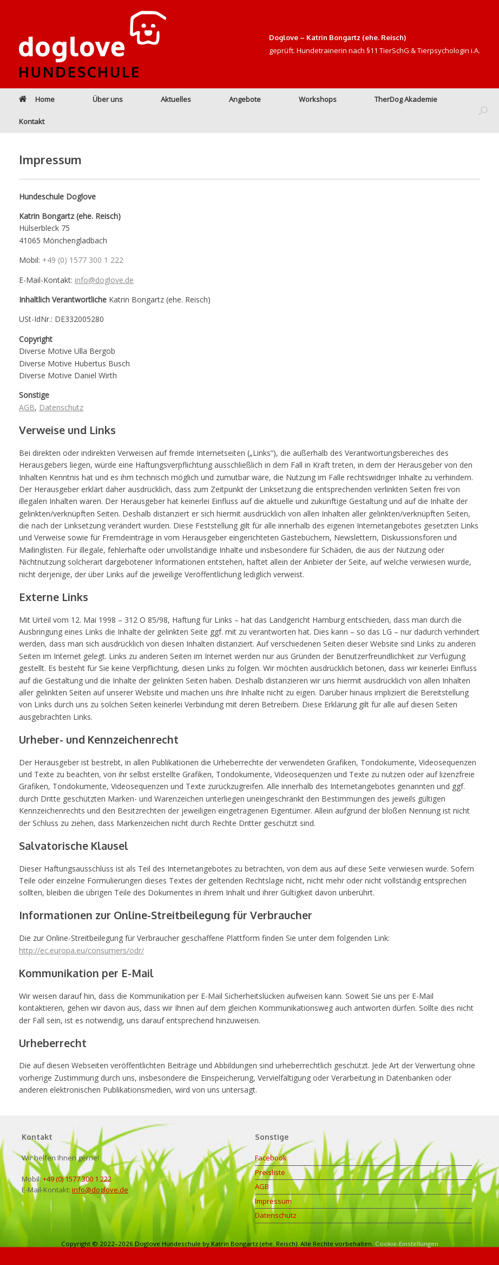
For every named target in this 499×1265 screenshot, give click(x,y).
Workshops (318, 99)
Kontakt (31, 121)
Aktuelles (176, 99)
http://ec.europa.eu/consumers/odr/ (81, 950)
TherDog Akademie (406, 99)
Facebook (271, 1158)
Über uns (108, 99)
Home (37, 99)
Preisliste (270, 1172)
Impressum (273, 1201)
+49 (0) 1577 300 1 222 (82, 260)
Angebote (245, 99)
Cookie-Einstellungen (406, 1244)
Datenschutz (61, 407)
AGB (27, 407)
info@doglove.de (104, 280)
